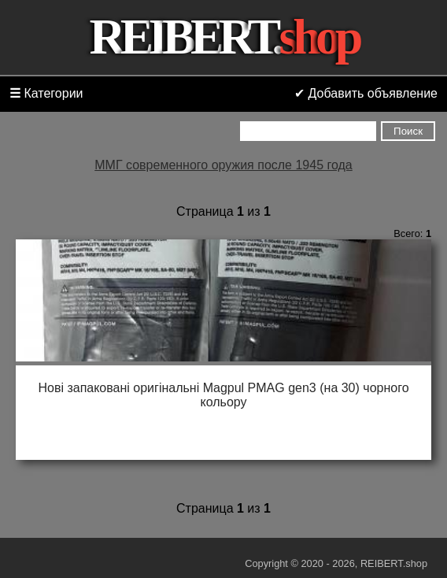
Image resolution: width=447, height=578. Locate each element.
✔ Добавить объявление (366, 93)
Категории (46, 93)
